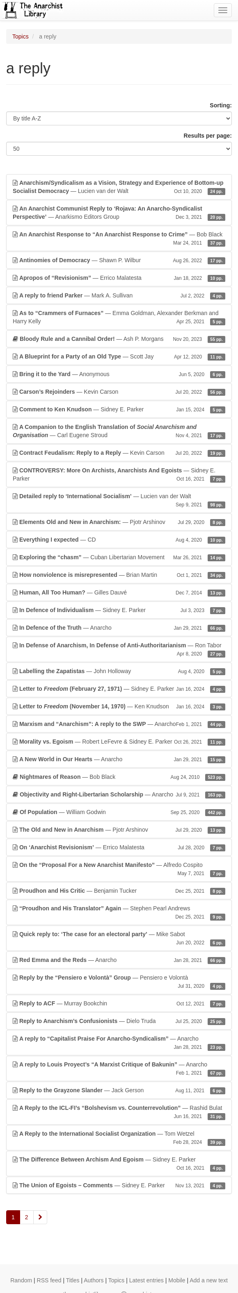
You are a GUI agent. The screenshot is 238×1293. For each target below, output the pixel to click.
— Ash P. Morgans (119, 339)
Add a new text (209, 1280)
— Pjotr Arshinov (119, 522)
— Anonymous (119, 374)
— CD (119, 539)
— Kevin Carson (119, 392)
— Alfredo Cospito (119, 869)
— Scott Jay (119, 356)
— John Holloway (119, 671)
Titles (73, 1280)
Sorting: (221, 105)
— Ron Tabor (119, 650)
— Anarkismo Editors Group (119, 213)
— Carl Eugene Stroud (119, 431)
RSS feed (49, 1280)
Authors (93, 1280)
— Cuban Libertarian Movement (119, 557)
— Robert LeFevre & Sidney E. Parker (119, 741)
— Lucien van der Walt (119, 187)
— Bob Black (119, 239)
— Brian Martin (119, 575)
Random (21, 1280)
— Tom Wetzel (119, 1138)
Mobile (176, 1280)
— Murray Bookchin (119, 1003)
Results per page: (208, 135)
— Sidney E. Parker (119, 409)
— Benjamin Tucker (119, 891)
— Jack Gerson (119, 1090)
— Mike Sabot (119, 938)
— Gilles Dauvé (119, 592)
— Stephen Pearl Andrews (119, 913)
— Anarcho (119, 628)
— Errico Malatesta (119, 278)
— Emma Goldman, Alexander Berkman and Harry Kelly (119, 317)
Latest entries (146, 1280)
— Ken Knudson (119, 706)
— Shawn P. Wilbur (119, 260)
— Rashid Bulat (119, 1112)
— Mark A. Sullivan (119, 295)
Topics (20, 36)
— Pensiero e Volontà (119, 982)
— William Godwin (119, 812)
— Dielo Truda (119, 1021)
